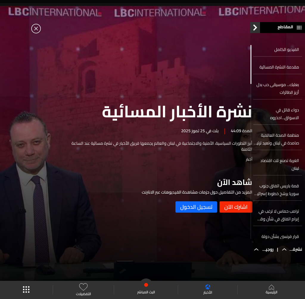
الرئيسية (271, 290)
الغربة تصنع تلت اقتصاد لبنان (279, 167)
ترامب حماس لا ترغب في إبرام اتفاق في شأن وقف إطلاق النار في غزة (277, 218)
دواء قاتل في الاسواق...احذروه (284, 117)
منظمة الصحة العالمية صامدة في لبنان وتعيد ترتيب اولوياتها (276, 142)
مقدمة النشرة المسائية (279, 70)
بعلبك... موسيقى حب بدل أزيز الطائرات (277, 91)
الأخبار (207, 289)
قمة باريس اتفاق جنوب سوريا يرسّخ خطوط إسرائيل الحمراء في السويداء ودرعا (276, 193)
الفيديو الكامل (286, 53)
